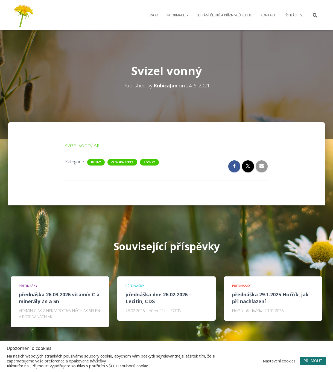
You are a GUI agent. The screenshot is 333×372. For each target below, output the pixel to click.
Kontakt (268, 15)
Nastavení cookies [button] (279, 360)
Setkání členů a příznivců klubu (224, 15)
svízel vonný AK (82, 145)
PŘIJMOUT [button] (312, 360)
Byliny (96, 162)
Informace (177, 15)
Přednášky (28, 286)
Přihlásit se (293, 15)
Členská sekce (122, 162)
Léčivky (149, 162)
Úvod (153, 15)
